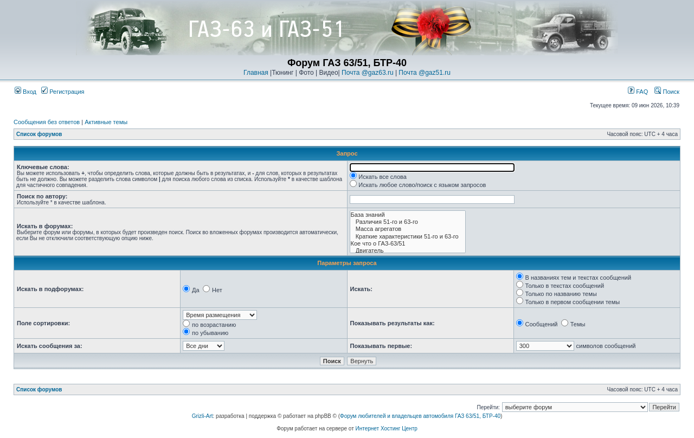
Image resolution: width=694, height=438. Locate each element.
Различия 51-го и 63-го (408, 222)
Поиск (666, 91)
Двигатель (408, 250)
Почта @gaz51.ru (425, 72)
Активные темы (106, 122)
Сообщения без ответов (47, 122)
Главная (255, 72)
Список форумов (39, 134)
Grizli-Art (202, 416)
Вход (25, 91)
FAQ (638, 91)
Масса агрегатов (408, 229)
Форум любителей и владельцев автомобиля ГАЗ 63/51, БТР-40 (420, 416)
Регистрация (62, 91)
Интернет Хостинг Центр (386, 428)
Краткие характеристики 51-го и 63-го (408, 236)
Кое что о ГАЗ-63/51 (408, 243)
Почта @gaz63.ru (368, 72)
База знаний (408, 214)
